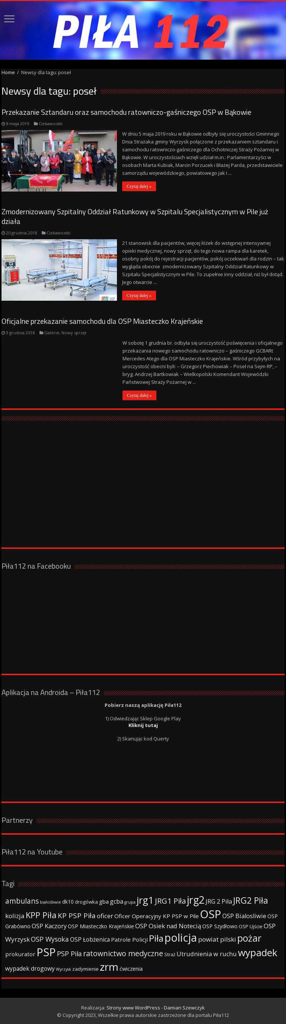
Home (8, 72)
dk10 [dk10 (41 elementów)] (68, 901)
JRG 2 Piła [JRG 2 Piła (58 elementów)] (219, 901)
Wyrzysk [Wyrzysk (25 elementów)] (63, 968)
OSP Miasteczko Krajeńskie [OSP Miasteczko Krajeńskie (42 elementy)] (101, 925)
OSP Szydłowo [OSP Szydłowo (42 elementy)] (220, 925)
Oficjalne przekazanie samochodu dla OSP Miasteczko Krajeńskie (102, 320)
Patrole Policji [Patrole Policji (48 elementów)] (129, 939)
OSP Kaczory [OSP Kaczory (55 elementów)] (49, 926)
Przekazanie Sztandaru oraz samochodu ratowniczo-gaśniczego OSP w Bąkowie (126, 112)
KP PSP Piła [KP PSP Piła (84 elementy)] (77, 915)
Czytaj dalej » (139, 186)
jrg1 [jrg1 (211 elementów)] (145, 899)
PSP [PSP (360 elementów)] (46, 951)
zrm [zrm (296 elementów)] (109, 966)
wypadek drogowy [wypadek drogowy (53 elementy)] (30, 968)
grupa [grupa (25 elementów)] (130, 901)
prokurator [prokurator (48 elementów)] (20, 953)
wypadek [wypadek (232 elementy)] (257, 952)
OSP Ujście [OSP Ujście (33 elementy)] (251, 926)
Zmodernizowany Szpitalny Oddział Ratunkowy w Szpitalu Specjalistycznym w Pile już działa (134, 216)
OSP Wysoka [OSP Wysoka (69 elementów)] (50, 938)
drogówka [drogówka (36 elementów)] (86, 901)
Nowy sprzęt (73, 332)
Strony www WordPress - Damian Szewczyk (156, 1007)
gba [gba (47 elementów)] (104, 901)
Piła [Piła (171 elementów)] (156, 938)
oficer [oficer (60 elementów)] (105, 915)
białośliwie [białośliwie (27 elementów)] (50, 901)
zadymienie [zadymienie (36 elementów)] (85, 968)
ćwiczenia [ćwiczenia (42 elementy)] (131, 968)
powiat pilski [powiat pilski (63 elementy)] (217, 939)
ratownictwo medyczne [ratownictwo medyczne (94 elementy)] (123, 953)
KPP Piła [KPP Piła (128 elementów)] (41, 914)
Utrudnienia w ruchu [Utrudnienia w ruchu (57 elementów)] (207, 953)
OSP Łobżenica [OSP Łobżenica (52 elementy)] (90, 939)
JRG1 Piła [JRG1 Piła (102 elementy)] (170, 900)
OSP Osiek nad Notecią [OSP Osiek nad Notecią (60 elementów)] (168, 925)
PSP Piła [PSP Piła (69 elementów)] (69, 953)
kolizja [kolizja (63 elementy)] (15, 915)
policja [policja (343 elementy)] (181, 937)
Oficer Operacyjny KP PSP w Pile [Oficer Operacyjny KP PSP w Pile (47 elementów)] (156, 915)
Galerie (51, 332)
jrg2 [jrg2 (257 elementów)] (195, 899)
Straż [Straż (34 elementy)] (169, 954)
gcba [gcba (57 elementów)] (116, 901)
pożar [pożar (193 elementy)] (249, 937)
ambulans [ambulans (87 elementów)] (22, 900)
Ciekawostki (51, 123)
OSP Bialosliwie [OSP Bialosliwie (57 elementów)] (244, 915)
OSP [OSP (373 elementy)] (210, 913)
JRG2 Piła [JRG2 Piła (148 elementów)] (250, 900)
